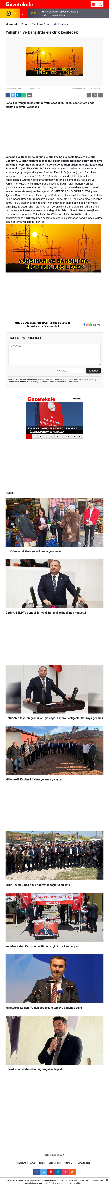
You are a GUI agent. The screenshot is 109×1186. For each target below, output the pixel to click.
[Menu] (93, 4)
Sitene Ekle (69, 1163)
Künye (32, 1163)
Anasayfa (12, 24)
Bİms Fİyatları (84, 1163)
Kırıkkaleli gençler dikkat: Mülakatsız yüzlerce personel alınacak (60, 13)
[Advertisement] (54, 131)
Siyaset (25, 24)
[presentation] (15, 13)
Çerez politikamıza (68, 1183)
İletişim (42, 1163)
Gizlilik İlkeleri (55, 1163)
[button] (89, 95)
